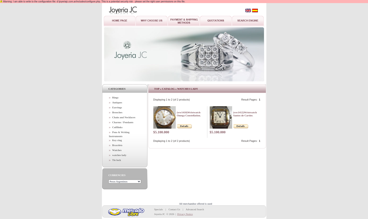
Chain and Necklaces (123, 117)
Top (156, 88)
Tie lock (116, 160)
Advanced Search (195, 209)
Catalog (168, 88)
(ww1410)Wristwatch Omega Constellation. (189, 114)
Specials (158, 209)
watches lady (119, 155)
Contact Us (174, 209)
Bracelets (117, 145)
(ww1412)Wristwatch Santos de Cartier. (245, 114)
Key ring (117, 140)
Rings (115, 97)
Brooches (117, 112)
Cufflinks (117, 127)
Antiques (117, 102)
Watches (117, 150)
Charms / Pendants (123, 122)
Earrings (117, 107)
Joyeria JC (159, 214)
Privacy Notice (185, 214)
